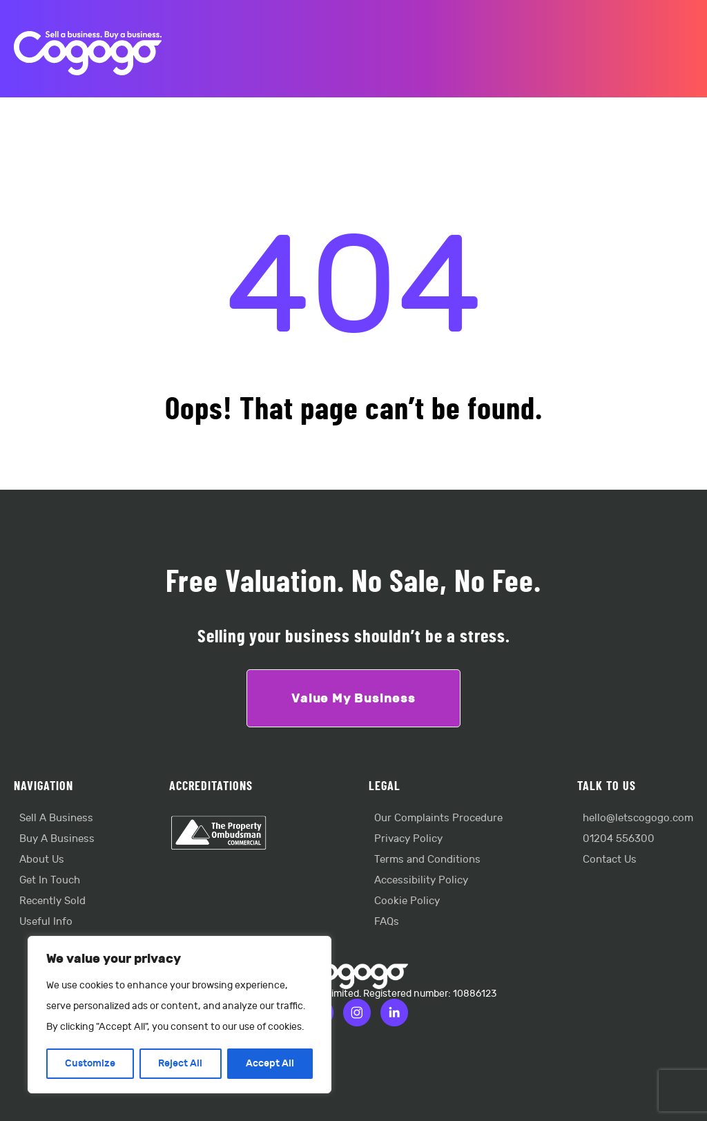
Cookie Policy (407, 901)
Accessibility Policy (421, 880)
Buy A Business (57, 839)
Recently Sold (52, 901)
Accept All (270, 1063)
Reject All (180, 1063)
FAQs (386, 922)
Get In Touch (49, 880)
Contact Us (610, 859)
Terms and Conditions (427, 859)
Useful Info (45, 922)
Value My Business (353, 698)
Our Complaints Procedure (438, 818)
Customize (90, 1063)
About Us (41, 859)
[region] (179, 1014)
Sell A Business (56, 818)
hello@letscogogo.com (638, 818)
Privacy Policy (408, 839)
